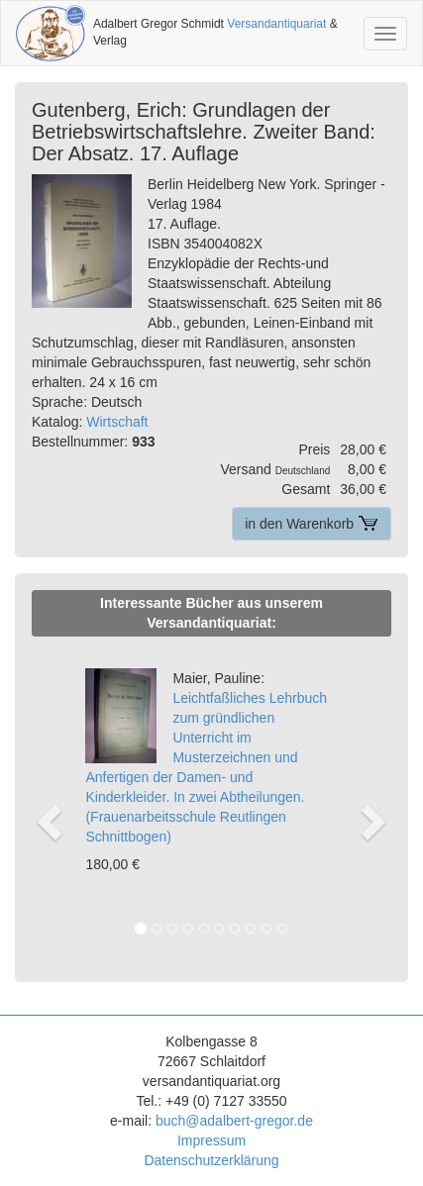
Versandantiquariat (276, 24)
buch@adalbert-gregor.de (234, 1121)
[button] (48, 800)
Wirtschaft (117, 422)
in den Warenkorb (311, 524)
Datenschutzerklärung (211, 1160)
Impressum (211, 1140)
